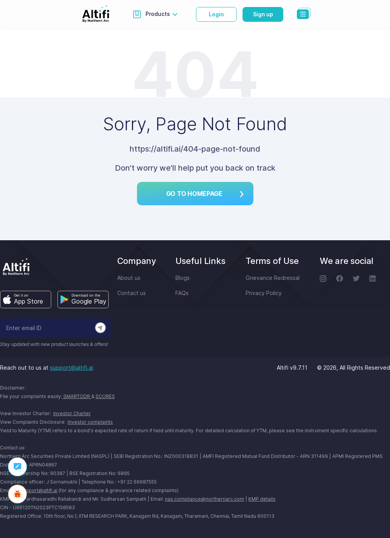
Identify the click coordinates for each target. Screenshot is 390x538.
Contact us (131, 293)
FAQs (182, 293)
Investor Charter (72, 413)
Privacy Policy (264, 293)
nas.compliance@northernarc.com (204, 499)
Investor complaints (90, 422)
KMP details (262, 499)
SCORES (105, 396)
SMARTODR (76, 396)
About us (128, 277)
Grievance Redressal (273, 277)
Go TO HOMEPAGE (205, 193)
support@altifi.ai (71, 367)
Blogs (182, 277)
